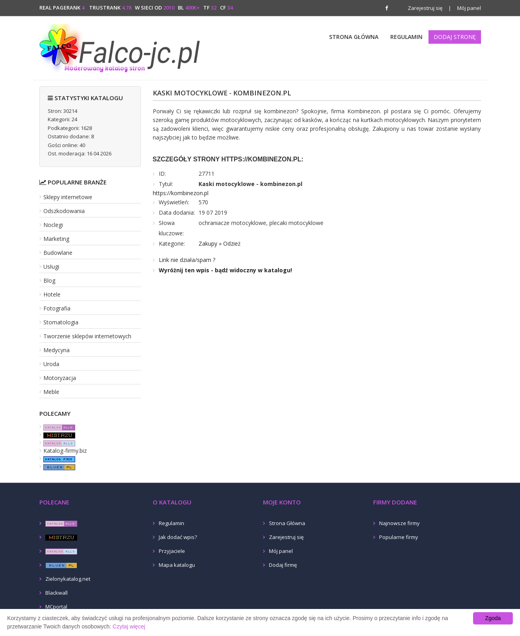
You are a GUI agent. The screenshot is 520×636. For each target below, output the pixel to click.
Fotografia (56, 308)
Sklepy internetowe (67, 197)
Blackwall (56, 592)
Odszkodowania (64, 211)
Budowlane (57, 252)
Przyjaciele (172, 551)
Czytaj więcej (129, 626)
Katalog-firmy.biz (65, 450)
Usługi (51, 266)
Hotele (51, 294)
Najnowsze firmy (399, 523)
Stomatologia (60, 322)
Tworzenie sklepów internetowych (87, 336)
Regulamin (406, 37)
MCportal (56, 606)
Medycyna (56, 350)
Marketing (56, 238)
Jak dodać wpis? (178, 537)
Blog (49, 280)
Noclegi (53, 225)
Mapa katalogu (177, 564)
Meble (51, 392)
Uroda (51, 364)
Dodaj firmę (283, 564)
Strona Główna (353, 37)
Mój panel (464, 8)
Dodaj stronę (455, 37)
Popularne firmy (398, 537)
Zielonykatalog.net (67, 578)
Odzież (232, 243)
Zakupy (208, 243)
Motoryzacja (59, 378)
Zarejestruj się (425, 8)
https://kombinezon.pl (180, 193)
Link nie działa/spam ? (187, 260)
